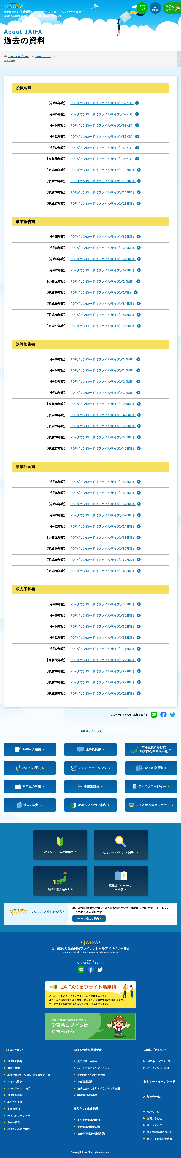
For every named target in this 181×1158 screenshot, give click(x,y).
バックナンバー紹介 (158, 1063)
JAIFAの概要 (14, 1056)
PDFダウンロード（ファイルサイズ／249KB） (103, 521)
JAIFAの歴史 (14, 1076)
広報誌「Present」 (155, 1045)
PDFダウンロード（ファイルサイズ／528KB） (103, 477)
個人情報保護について (159, 1127)
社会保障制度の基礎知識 (91, 1128)
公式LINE (142, 8)
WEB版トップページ (158, 1056)
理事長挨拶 (13, 1063)
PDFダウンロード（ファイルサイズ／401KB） (103, 443)
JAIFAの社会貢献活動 (88, 1045)
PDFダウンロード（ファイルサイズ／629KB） (103, 232)
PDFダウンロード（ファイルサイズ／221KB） (103, 666)
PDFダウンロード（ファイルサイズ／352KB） (103, 599)
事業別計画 (13, 1103)
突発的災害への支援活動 (91, 1070)
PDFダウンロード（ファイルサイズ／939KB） (103, 321)
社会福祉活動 (84, 1076)
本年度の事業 (14, 1097)
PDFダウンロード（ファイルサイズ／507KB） (103, 543)
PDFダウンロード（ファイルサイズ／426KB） (103, 410)
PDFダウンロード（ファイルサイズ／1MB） (101, 287)
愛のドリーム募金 (87, 1056)
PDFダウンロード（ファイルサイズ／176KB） (103, 644)
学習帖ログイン (173, 8)
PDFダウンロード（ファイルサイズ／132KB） (103, 176)
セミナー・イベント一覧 (159, 1076)
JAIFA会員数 (14, 1090)
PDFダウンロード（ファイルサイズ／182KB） (103, 688)
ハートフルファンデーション (93, 1063)
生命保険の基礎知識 (88, 1121)
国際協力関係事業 (87, 1090)
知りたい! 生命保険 (86, 1103)
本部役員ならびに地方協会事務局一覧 (28, 1070)
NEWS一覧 (153, 1106)
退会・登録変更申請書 (159, 1134)
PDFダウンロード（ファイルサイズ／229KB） (103, 655)
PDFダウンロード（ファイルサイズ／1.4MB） (102, 276)
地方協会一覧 (152, 1091)
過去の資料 (13, 1117)
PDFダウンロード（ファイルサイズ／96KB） (102, 154)
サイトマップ (154, 1120)
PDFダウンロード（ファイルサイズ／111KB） (103, 198)
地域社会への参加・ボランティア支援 (98, 1083)
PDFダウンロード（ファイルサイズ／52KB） (102, 98)
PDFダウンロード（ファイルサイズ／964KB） (103, 399)
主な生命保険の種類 (88, 1115)
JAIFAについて (14, 1045)
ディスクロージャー (18, 1110)
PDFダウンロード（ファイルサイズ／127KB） (103, 165)
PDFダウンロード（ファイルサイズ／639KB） (103, 421)
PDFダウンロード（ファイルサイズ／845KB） (103, 298)
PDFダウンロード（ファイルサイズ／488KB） (103, 566)
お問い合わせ (154, 1113)
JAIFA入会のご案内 (18, 1124)
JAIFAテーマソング (18, 1083)
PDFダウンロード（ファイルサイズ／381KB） (103, 532)
